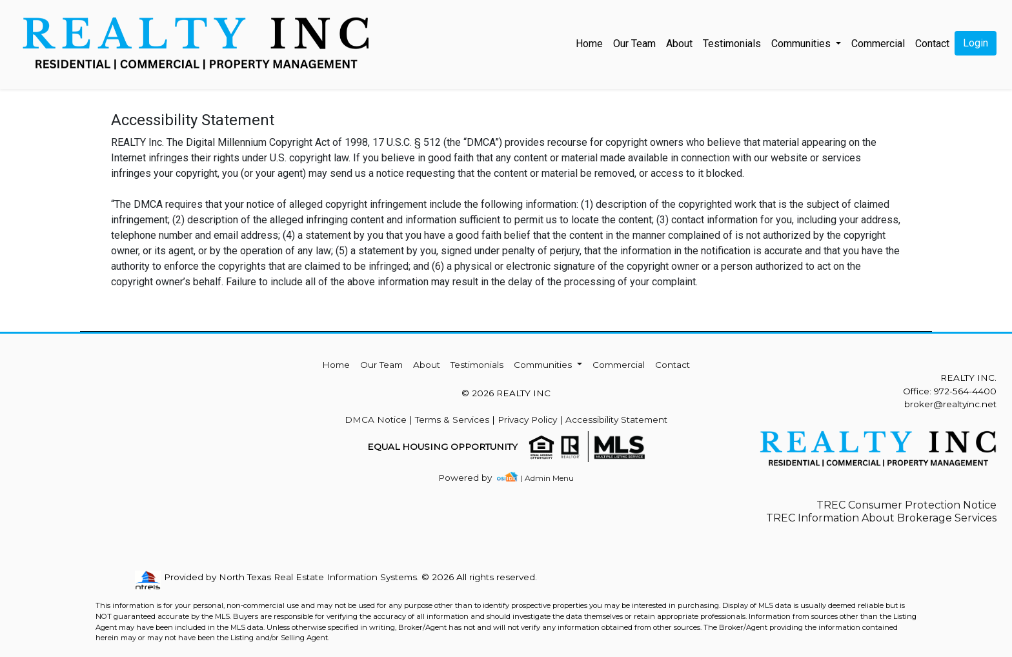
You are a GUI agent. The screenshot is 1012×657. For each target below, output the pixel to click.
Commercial (878, 43)
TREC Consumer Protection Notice (906, 505)
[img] (473, 478)
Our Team (634, 43)
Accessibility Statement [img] (616, 419)
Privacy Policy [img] (527, 419)
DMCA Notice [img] (376, 419)
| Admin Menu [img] (547, 478)
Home (589, 43)
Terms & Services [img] (452, 419)
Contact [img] (932, 43)
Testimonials (732, 43)
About (679, 43)
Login (975, 43)
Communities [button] (802, 43)
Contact (672, 364)
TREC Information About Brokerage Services (881, 518)
